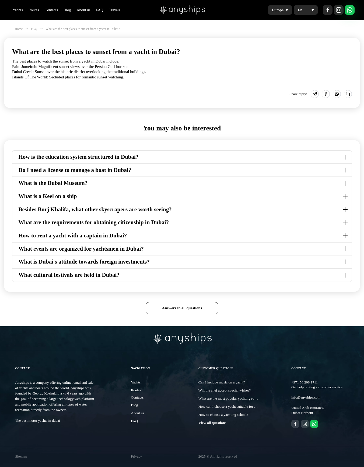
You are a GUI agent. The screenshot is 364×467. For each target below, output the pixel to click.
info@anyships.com (305, 397)
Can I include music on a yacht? (221, 382)
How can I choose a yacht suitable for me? (229, 406)
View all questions (212, 423)
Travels (114, 10)
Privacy (136, 456)
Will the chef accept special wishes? (224, 390)
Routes (34, 10)
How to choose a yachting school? (223, 415)
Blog (67, 10)
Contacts (51, 10)
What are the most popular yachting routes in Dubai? (236, 398)
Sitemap (21, 456)
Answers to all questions (182, 308)
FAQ (99, 10)
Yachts (18, 10)
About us (83, 10)
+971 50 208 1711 (304, 382)
